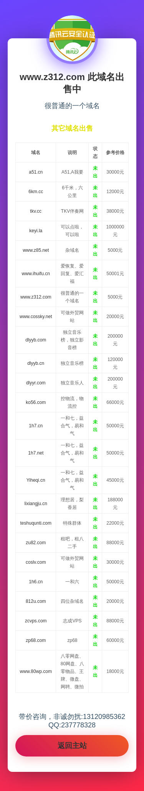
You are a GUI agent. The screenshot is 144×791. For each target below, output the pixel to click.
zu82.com (36, 542)
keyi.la (35, 230)
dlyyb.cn (35, 363)
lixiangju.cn (36, 503)
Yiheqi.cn (35, 480)
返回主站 (72, 745)
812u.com (36, 601)
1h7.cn (36, 425)
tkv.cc (35, 211)
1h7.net (35, 453)
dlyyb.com (35, 340)
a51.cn (36, 172)
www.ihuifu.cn (36, 273)
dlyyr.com (36, 383)
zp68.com (36, 640)
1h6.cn (36, 581)
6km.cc (35, 191)
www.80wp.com (36, 671)
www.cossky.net (36, 316)
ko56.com (36, 402)
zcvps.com (36, 621)
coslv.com (36, 562)
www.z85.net (36, 250)
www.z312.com (35, 297)
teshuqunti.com (35, 523)
